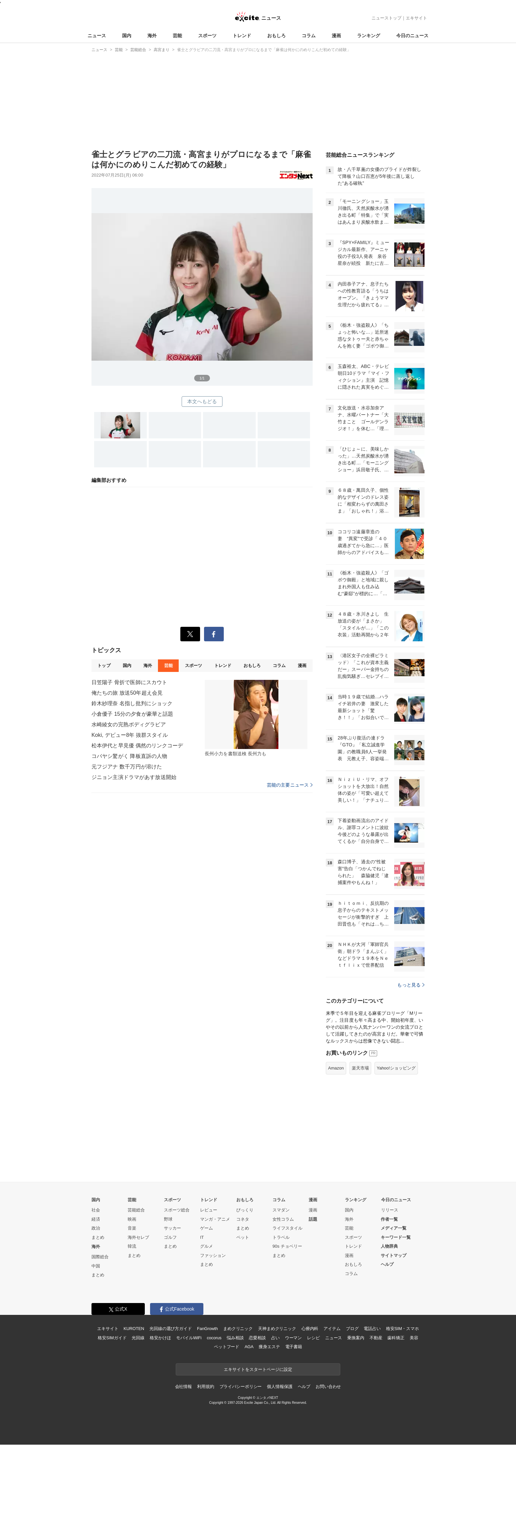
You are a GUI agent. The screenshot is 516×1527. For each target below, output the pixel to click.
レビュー (208, 1292)
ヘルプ (387, 1346)
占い (275, 1420)
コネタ (242, 1301)
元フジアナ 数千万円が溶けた (126, 766)
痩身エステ (269, 1429)
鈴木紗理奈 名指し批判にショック (131, 703)
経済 (95, 1301)
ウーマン (293, 1420)
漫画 (336, 35)
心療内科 (309, 1410)
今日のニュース (412, 35)
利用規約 (205, 1468)
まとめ (97, 1319)
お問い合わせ (328, 1468)
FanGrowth (207, 1410)
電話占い (372, 1410)
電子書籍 (293, 1429)
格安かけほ (160, 1420)
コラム (309, 35)
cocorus (214, 1420)
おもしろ (276, 35)
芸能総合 (136, 1292)
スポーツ (207, 35)
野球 (168, 1301)
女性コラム (283, 1301)
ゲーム (206, 1310)
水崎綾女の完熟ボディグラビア (128, 724)
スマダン (281, 1292)
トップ (103, 665)
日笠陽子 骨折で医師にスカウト (129, 682)
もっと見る (411, 1067)
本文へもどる (202, 401)
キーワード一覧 (396, 1319)
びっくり (244, 1292)
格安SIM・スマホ (402, 1410)
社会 (95, 1292)
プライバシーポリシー (240, 1468)
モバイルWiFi (188, 1420)
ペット (242, 1319)
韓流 (132, 1328)
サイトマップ (393, 1337)
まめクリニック (238, 1410)
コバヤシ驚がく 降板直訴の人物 (129, 756)
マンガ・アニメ (215, 1301)
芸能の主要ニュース (290, 785)
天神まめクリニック (277, 1410)
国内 (126, 35)
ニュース (97, 35)
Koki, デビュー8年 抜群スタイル (129, 735)
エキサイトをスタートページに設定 (258, 1451)
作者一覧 (389, 1301)
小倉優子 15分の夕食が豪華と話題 (132, 714)
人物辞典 (389, 1328)
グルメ (206, 1328)
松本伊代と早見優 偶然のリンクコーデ (137, 745)
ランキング (368, 35)
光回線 (138, 1420)
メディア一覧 (393, 1310)
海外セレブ (138, 1319)
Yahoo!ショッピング (396, 1150)
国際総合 (100, 1339)
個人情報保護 (279, 1468)
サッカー (172, 1310)
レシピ (313, 1420)
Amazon (336, 1150)
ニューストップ (386, 17)
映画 (132, 1301)
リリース (389, 1292)
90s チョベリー (287, 1328)
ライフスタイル (287, 1310)
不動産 (376, 1420)
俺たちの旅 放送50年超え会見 (127, 693)
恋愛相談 (257, 1420)
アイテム (331, 1410)
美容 (414, 1420)
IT (202, 1319)
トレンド (242, 35)
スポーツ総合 (177, 1292)
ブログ (352, 1410)
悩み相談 (235, 1420)
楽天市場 (360, 1150)
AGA (249, 1429)
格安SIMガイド (112, 1420)
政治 (95, 1310)
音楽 (132, 1310)
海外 (152, 35)
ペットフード (226, 1429)
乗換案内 (355, 1420)
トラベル (281, 1319)
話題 (313, 1301)
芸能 (177, 35)
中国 (95, 1348)
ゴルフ (170, 1319)
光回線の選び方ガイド (170, 1410)
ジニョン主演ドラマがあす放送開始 (133, 777)
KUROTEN (133, 1410)
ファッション (213, 1337)
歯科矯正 (395, 1420)
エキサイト (416, 17)
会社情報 (183, 1468)
